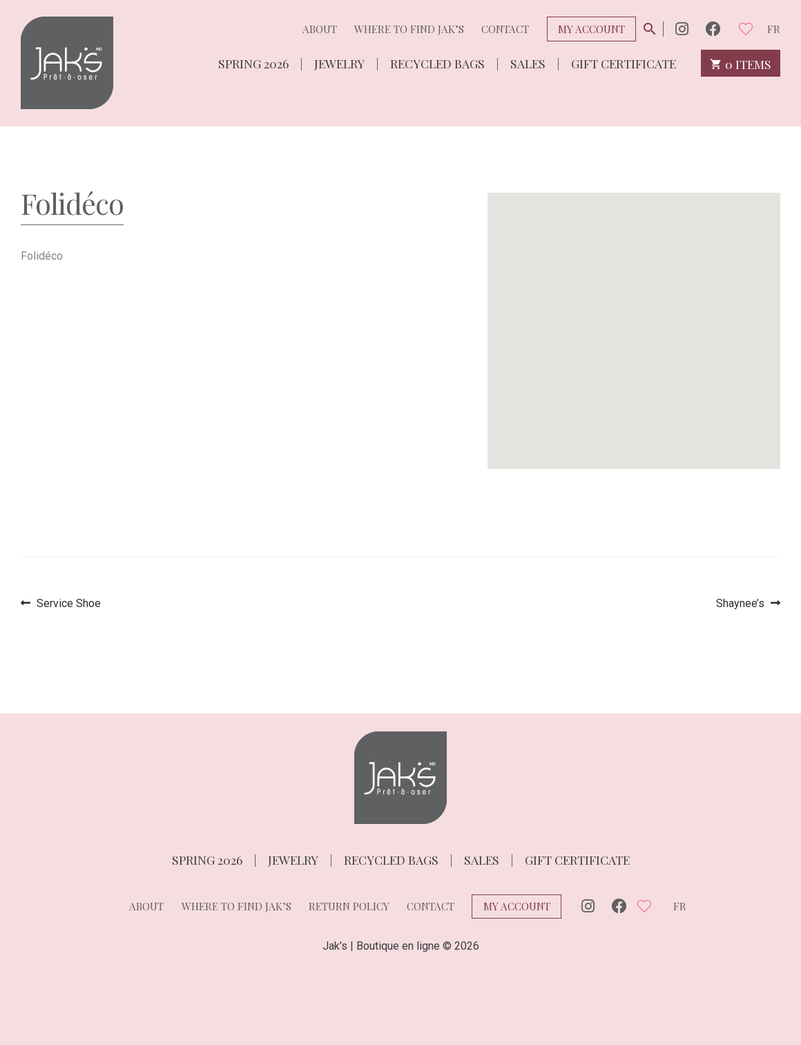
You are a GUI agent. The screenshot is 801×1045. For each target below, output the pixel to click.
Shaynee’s (740, 603)
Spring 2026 (253, 62)
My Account (591, 29)
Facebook (713, 28)
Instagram (681, 28)
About (319, 29)
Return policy (349, 906)
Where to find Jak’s (409, 29)
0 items (740, 63)
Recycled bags (437, 62)
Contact (505, 29)
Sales (528, 62)
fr (773, 29)
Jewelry (339, 62)
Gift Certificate (623, 62)
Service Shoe (68, 603)
